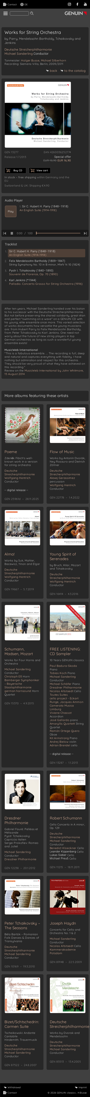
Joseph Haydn (63, 923)
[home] (5, 13)
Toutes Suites (59, 694)
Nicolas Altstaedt (65, 691)
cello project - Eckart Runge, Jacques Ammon (66, 700)
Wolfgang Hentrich (17, 479)
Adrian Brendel (64, 745)
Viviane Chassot (61, 714)
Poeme (10, 451)
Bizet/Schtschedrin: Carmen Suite (21, 1024)
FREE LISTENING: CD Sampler (65, 651)
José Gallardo (64, 720)
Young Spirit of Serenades (63, 556)
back (51, 71)
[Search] (19, 13)
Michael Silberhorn (53, 60)
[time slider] (58, 233)
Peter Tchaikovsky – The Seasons (22, 925)
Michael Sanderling (26, 54)
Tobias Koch (62, 673)
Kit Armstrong (64, 738)
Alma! (9, 554)
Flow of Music (62, 451)
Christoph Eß (17, 676)
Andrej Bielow (63, 741)
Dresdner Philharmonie (66, 687)
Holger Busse (30, 60)
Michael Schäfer (65, 684)
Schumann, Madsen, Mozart (18, 651)
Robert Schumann (66, 818)
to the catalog (73, 71)
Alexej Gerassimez (62, 479)
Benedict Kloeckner (67, 848)
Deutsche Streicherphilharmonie (28, 49)
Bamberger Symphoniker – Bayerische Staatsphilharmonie (21, 683)
